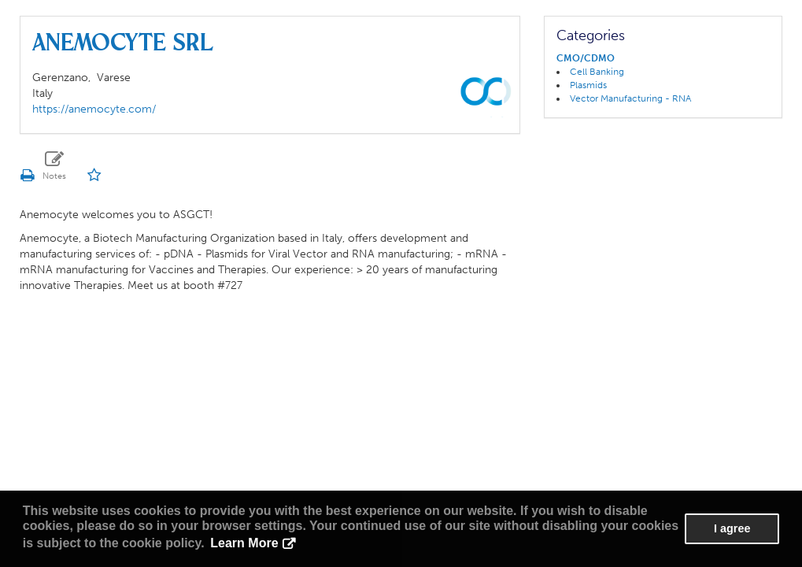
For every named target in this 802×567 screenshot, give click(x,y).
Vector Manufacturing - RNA (630, 98)
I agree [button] (732, 528)
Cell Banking (597, 71)
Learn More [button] (244, 543)
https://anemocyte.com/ (94, 109)
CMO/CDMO (585, 58)
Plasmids (588, 85)
